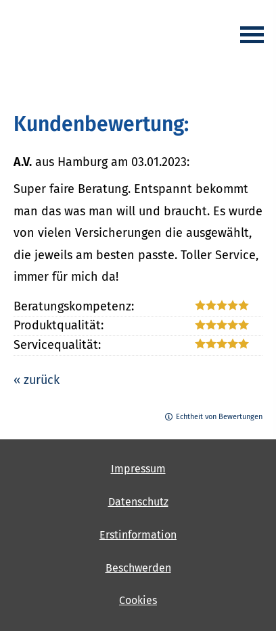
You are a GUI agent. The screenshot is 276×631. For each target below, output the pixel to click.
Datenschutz (138, 501)
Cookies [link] (138, 600)
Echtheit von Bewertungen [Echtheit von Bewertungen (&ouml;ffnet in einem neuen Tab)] (219, 416)
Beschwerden (138, 567)
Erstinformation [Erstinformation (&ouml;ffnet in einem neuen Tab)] (138, 534)
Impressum (138, 468)
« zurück (37, 380)
